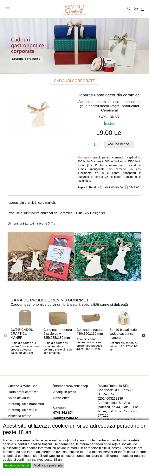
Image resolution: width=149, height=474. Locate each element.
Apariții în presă (64, 392)
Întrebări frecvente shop (70, 386)
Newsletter (61, 398)
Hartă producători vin (23, 392)
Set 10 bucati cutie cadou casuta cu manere (123, 334)
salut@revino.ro (65, 418)
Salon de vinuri (18, 398)
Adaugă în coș (119, 144)
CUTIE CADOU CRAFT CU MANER (21, 334)
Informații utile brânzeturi (26, 404)
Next (143, 336)
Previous (6, 336)
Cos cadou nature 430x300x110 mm (89, 332)
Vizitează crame (19, 416)
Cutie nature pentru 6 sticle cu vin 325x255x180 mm (57, 334)
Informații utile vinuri (22, 410)
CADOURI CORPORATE (74, 81)
